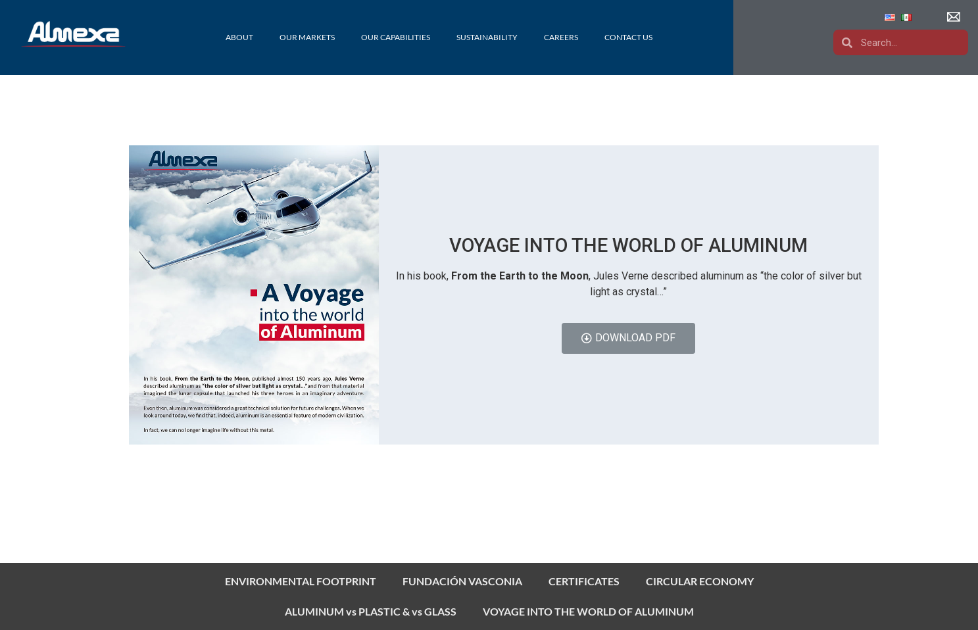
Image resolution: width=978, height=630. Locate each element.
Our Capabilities (395, 37)
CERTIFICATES (584, 581)
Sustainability (487, 37)
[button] (955, 17)
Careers (561, 37)
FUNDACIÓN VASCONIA (462, 581)
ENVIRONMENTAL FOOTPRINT (300, 581)
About (239, 37)
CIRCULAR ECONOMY (700, 581)
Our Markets (307, 37)
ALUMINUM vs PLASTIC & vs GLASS (370, 611)
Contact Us (628, 37)
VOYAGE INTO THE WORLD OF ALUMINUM (588, 611)
